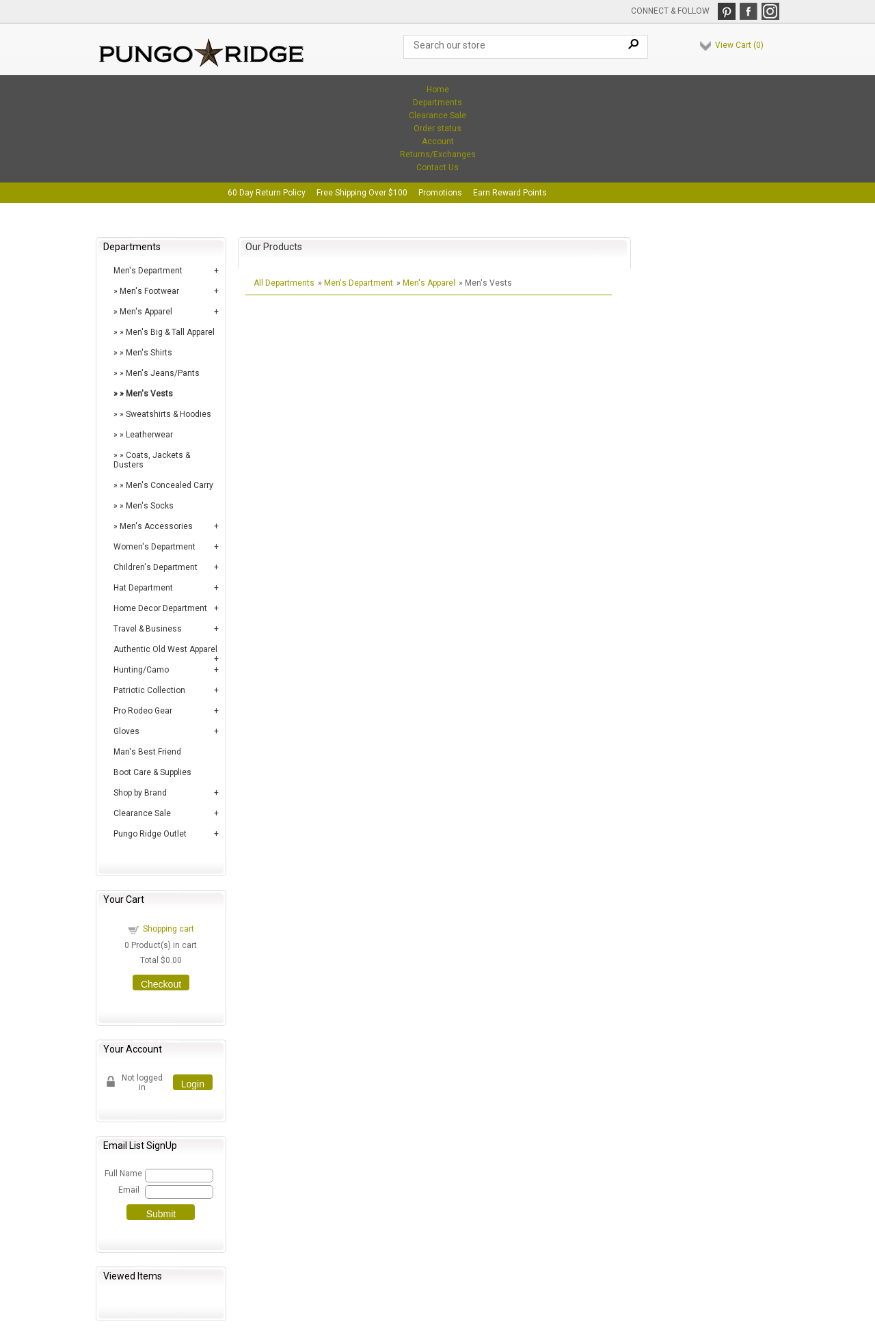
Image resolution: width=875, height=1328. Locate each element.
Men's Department (148, 270)
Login (192, 1084)
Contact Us (437, 167)
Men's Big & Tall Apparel (170, 332)
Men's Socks (150, 506)
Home (438, 89)
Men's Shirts (149, 352)
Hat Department (143, 588)
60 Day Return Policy (267, 193)
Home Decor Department (160, 608)
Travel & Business (147, 629)
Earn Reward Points (510, 193)
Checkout (161, 984)
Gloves (126, 731)
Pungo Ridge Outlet (150, 834)
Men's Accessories (156, 526)
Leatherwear (149, 434)
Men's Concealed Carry (169, 485)
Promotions (440, 193)
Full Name (123, 1173)
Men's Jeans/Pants (163, 373)
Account (438, 141)
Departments (437, 102)
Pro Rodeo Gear (142, 711)
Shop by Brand (140, 793)
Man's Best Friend (147, 752)
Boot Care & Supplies (152, 772)
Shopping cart (168, 929)
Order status (437, 128)
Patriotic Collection (149, 690)
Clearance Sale (437, 115)
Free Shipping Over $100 (362, 193)
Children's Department (155, 567)
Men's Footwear (149, 291)
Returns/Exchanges (438, 154)
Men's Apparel (146, 311)
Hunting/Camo (141, 670)
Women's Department (154, 547)
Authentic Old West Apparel (165, 649)
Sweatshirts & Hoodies (168, 414)
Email (128, 1190)
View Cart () (739, 45)
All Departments (284, 283)
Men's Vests (149, 393)
